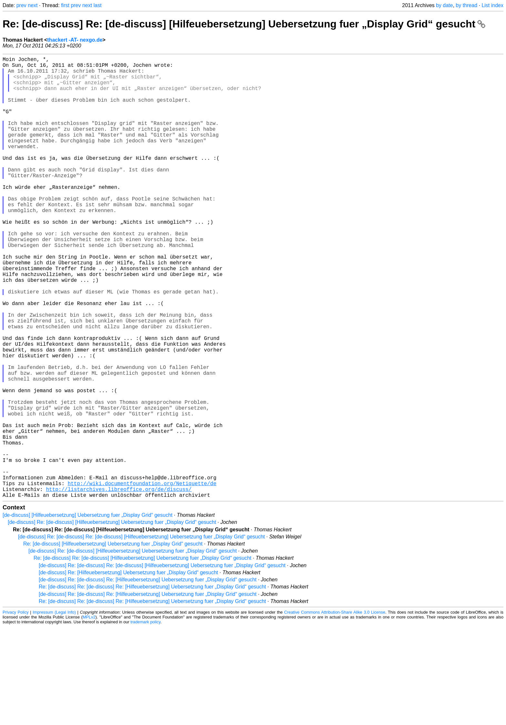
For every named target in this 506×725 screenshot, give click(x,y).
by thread (466, 5)
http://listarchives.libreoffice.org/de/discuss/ (118, 585)
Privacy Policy (16, 710)
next (32, 5)
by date (444, 5)
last (98, 5)
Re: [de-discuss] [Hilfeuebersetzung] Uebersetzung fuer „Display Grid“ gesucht (113, 642)
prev (21, 5)
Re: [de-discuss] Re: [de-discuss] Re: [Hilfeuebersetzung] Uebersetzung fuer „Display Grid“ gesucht (152, 685)
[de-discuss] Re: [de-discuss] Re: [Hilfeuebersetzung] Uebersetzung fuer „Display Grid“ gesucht (148, 677)
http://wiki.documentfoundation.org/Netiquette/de (142, 578)
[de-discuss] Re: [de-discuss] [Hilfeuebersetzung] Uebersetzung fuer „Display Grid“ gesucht (112, 620)
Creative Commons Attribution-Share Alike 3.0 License (334, 710)
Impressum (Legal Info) (54, 710)
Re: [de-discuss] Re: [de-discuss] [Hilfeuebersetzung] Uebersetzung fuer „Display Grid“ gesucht (244, 24)
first (65, 5)
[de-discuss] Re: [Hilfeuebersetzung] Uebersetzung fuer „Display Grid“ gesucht (128, 670)
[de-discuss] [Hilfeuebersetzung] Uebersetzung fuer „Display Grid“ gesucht (87, 613)
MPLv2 (89, 715)
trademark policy (145, 720)
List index (492, 5)
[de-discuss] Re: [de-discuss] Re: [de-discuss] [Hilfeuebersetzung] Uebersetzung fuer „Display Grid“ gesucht (141, 635)
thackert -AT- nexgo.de (74, 40)
